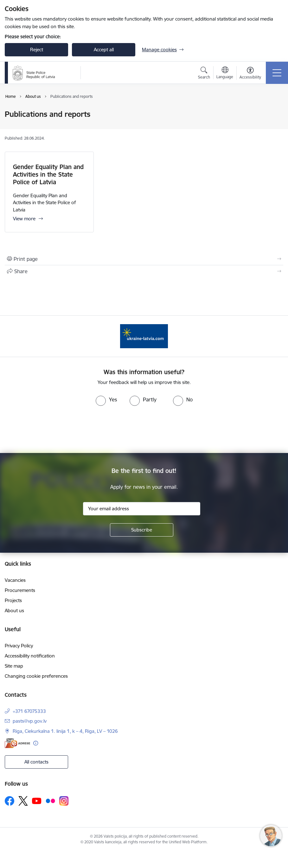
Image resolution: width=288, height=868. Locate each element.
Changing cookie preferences (36, 676)
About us (14, 610)
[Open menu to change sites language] (224, 73)
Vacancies (15, 580)
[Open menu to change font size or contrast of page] (250, 73)
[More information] (35, 743)
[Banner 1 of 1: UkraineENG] (144, 336)
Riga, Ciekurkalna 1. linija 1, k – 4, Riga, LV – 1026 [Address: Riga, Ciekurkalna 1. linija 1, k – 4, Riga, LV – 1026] (65, 731)
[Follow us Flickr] (50, 800)
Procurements (20, 590)
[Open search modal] (204, 73)
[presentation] (144, 429)
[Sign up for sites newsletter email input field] (141, 508)
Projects (13, 600)
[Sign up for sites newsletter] (141, 530)
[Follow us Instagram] (64, 800)
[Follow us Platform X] (23, 801)
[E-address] (17, 743)
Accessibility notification (30, 656)
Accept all (104, 50)
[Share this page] (144, 271)
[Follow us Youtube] (37, 800)
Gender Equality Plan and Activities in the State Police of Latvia (48, 174)
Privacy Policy (19, 646)
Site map (14, 666)
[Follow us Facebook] (9, 801)
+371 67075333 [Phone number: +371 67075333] (29, 711)
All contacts (36, 762)
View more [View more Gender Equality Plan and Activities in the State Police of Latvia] (24, 219)
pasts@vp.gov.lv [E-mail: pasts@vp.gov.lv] (30, 721)
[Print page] (144, 259)
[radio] (106, 399)
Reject (36, 50)
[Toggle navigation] (277, 73)
